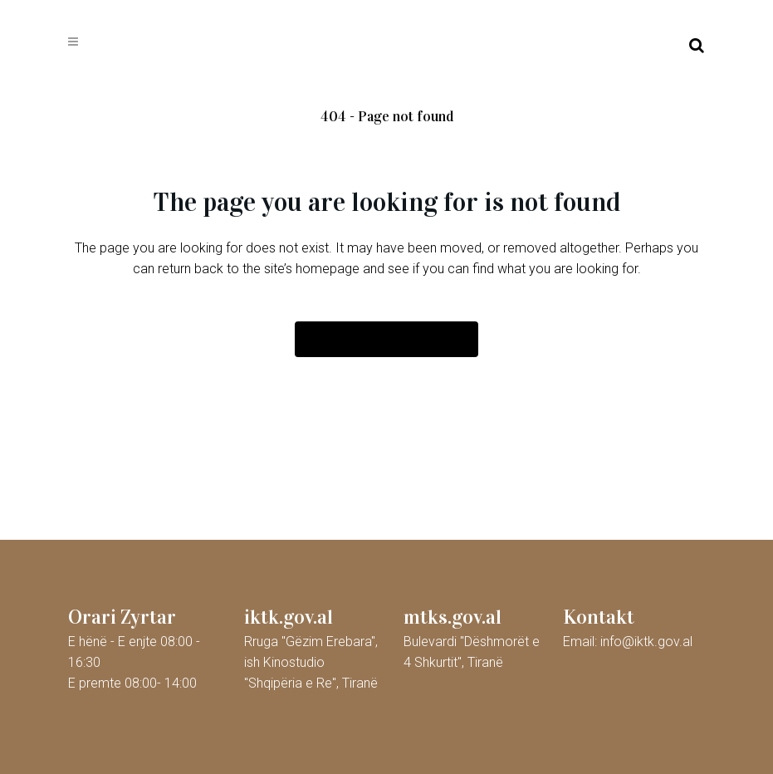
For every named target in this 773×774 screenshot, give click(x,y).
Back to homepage (386, 339)
